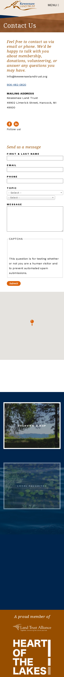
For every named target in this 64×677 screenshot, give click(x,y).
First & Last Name (23, 154)
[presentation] (35, 249)
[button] (32, 323)
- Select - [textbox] (15, 192)
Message (14, 204)
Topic (12, 188)
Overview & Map (32, 427)
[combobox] (35, 192)
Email (12, 165)
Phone (12, 176)
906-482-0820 (16, 84)
